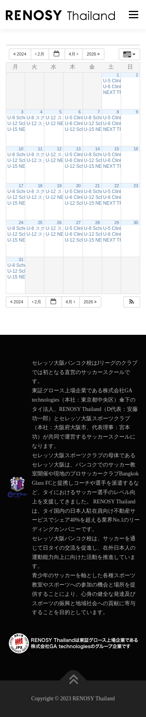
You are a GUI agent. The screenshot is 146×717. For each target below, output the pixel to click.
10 (21, 148)
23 (136, 185)
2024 (20, 54)
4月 (74, 54)
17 (21, 185)
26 (59, 222)
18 (40, 185)
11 (40, 148)
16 (136, 148)
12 (59, 148)
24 (21, 222)
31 (21, 259)
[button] (131, 302)
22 (116, 185)
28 (97, 222)
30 (136, 222)
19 (59, 185)
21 (97, 185)
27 (78, 222)
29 (116, 222)
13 (78, 148)
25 (40, 222)
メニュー (133, 14)
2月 (40, 54)
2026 (94, 54)
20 (78, 185)
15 (116, 148)
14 (97, 148)
